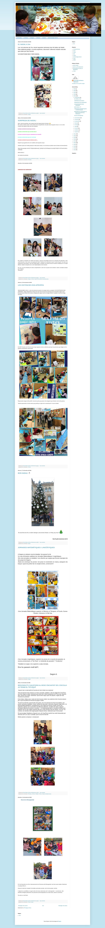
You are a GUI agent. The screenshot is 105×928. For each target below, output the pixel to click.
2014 (74, 146)
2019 (74, 137)
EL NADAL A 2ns (24, 44)
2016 (74, 142)
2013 (74, 147)
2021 (74, 133)
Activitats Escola (48, 793)
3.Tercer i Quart (30, 902)
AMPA (74, 60)
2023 (74, 94)
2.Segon (32, 37)
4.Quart (44, 37)
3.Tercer (38, 37)
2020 (74, 135)
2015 (74, 144)
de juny (76, 123)
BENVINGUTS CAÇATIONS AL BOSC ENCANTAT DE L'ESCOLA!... (80, 112)
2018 (74, 139)
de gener (76, 131)
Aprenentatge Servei (53, 37)
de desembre (77, 97)
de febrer (76, 130)
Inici (43, 905)
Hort (74, 53)
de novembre (77, 117)
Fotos (74, 50)
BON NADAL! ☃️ (24, 473)
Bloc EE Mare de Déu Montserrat (51, 7)
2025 (74, 90)
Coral (74, 58)
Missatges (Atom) (27, 907)
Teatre (74, 52)
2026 (74, 88)
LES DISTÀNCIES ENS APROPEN (31, 285)
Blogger (59, 921)
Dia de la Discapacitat (78, 115)
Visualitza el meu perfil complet (78, 83)
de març (76, 128)
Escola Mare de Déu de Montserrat (78, 81)
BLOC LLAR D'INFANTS (78, 67)
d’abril (76, 126)
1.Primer (26, 37)
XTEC (74, 71)
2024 (74, 92)
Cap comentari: (42, 113)
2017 (74, 141)
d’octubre (77, 119)
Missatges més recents (23, 905)
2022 (74, 95)
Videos (74, 55)
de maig (76, 124)
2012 (74, 149)
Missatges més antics (63, 905)
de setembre (77, 121)
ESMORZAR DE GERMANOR (80, 102)
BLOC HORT (75, 65)
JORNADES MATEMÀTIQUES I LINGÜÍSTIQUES (36, 547)
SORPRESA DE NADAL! (27, 120)
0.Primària (19, 37)
